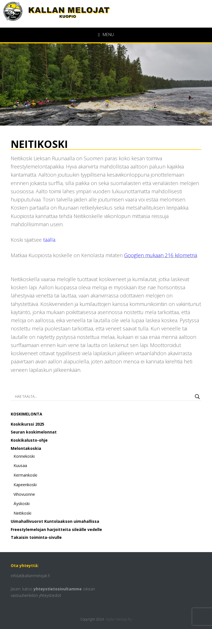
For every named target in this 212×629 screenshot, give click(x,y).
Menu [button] (108, 34)
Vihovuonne (24, 494)
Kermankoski (25, 475)
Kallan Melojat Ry (119, 619)
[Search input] (34, 397)
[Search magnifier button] (197, 397)
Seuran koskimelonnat (34, 432)
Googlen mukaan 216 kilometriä (160, 255)
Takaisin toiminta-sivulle (36, 537)
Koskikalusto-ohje (29, 440)
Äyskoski (22, 503)
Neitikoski (22, 513)
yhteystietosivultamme (58, 589)
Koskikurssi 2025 (27, 424)
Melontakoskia (26, 448)
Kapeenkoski (25, 484)
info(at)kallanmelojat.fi (30, 575)
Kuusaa (20, 465)
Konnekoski (24, 456)
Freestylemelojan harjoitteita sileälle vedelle (56, 529)
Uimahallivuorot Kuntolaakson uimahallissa (55, 521)
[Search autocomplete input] (103, 397)
